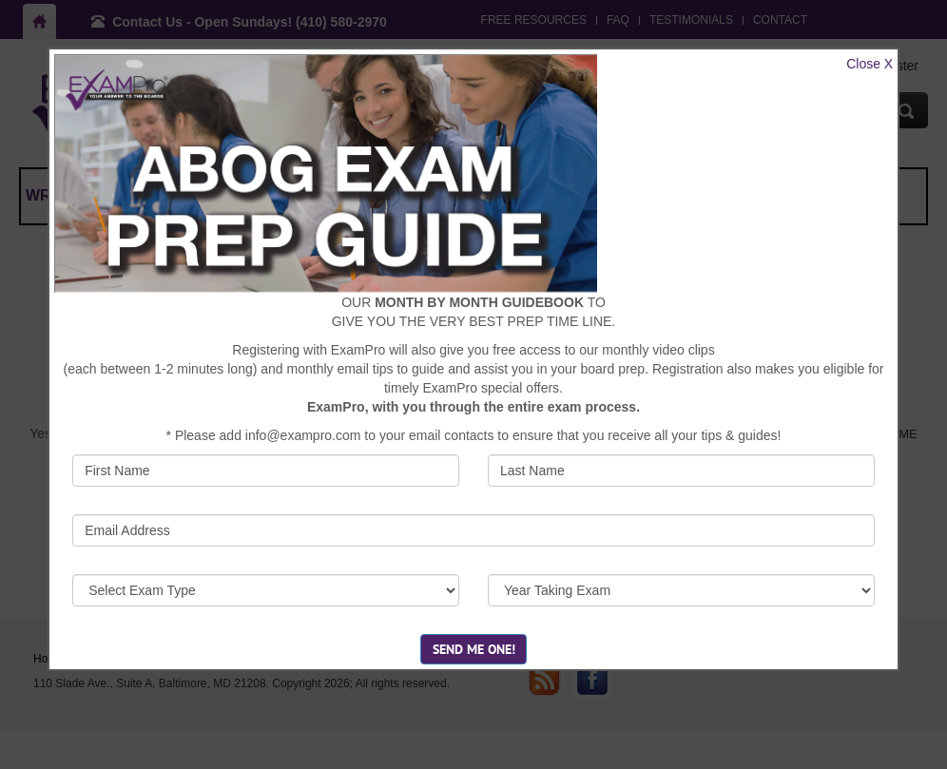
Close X (869, 63)
